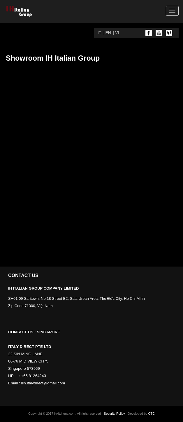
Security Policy (114, 413)
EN (108, 32)
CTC (151, 413)
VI (117, 32)
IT (99, 32)
